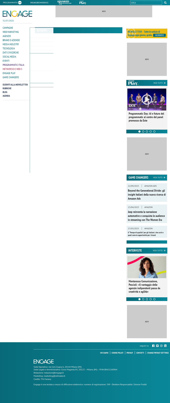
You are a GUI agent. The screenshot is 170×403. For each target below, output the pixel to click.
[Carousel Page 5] (154, 131)
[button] (165, 3)
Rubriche (7, 86)
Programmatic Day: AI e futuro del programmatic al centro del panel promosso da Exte (146, 117)
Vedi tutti (158, 83)
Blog (5, 90)
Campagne (7, 27)
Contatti (140, 352)
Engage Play (9, 71)
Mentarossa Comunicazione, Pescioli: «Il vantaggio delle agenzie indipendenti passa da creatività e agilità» (144, 286)
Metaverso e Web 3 (12, 67)
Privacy (130, 352)
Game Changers (10, 75)
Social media (9, 55)
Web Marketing (10, 31)
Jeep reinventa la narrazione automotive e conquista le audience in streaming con (146, 216)
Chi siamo (104, 352)
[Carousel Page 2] (143, 131)
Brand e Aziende (10, 39)
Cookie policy (117, 352)
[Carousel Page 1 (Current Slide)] (139, 131)
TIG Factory (46, 379)
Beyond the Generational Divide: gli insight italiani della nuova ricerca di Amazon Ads (147, 194)
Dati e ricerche (10, 51)
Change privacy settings (158, 352)
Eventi (6, 59)
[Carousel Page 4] (151, 131)
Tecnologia (8, 47)
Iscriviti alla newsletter (15, 82)
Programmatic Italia (13, 63)
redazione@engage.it (54, 372)
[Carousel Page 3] (147, 131)
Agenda (6, 94)
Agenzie (6, 35)
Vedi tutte (158, 250)
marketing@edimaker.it (54, 376)
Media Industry (10, 43)
